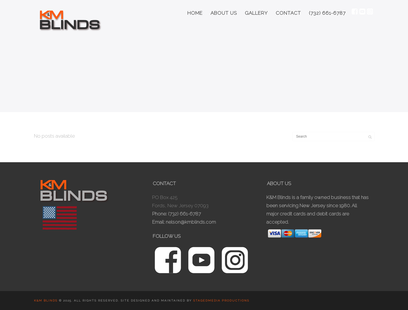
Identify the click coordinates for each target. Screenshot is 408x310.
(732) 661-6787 (327, 13)
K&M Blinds (46, 300)
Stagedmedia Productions (221, 300)
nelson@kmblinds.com (191, 222)
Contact (288, 13)
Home (195, 13)
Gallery (256, 13)
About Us (224, 13)
